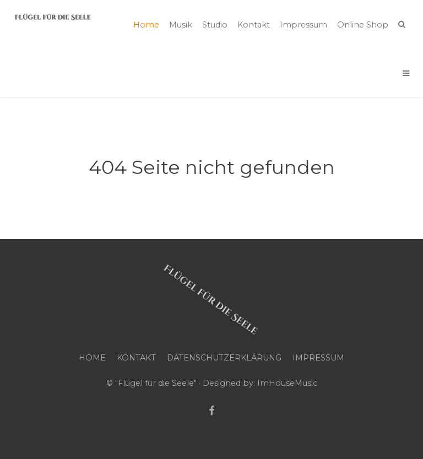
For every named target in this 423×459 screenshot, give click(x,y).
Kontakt (136, 358)
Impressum (318, 358)
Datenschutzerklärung (224, 358)
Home (92, 358)
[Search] (401, 24)
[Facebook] (211, 411)
